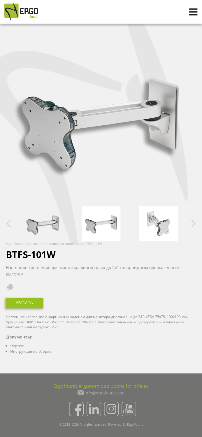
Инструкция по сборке (30, 351)
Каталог (31, 243)
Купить (24, 303)
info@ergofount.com (104, 393)
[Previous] (9, 223)
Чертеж (17, 345)
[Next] (192, 223)
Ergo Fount (14, 243)
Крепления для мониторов (61, 243)
